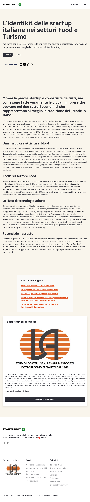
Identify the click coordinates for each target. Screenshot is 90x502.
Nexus (55, 495)
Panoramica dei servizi (45, 399)
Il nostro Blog (56, 465)
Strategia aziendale (59, 468)
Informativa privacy (58, 485)
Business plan (56, 471)
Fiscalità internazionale (32, 472)
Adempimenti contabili (36, 468)
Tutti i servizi (32, 481)
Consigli (53, 475)
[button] (74, 4)
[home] (12, 4)
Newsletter (55, 481)
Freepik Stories (28, 495)
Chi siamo (54, 478)
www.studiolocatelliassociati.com (17, 391)
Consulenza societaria (36, 477)
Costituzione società (35, 465)
